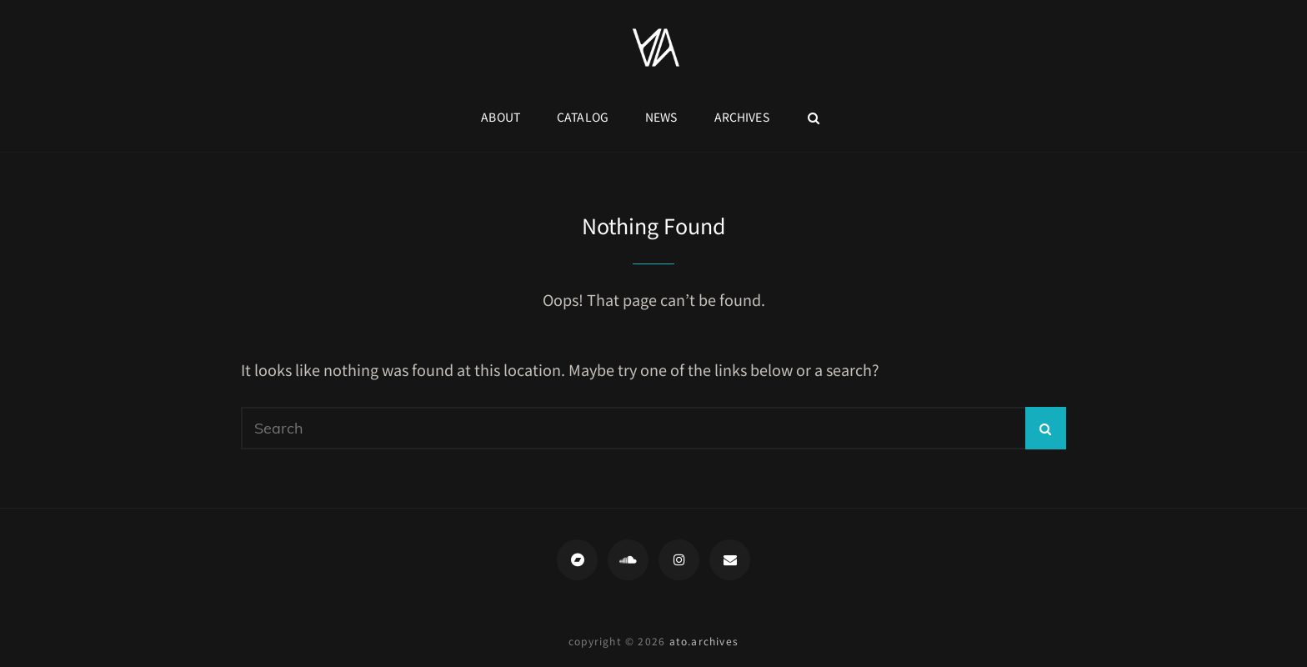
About (500, 116)
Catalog (582, 116)
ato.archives (704, 641)
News (661, 116)
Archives (741, 116)
